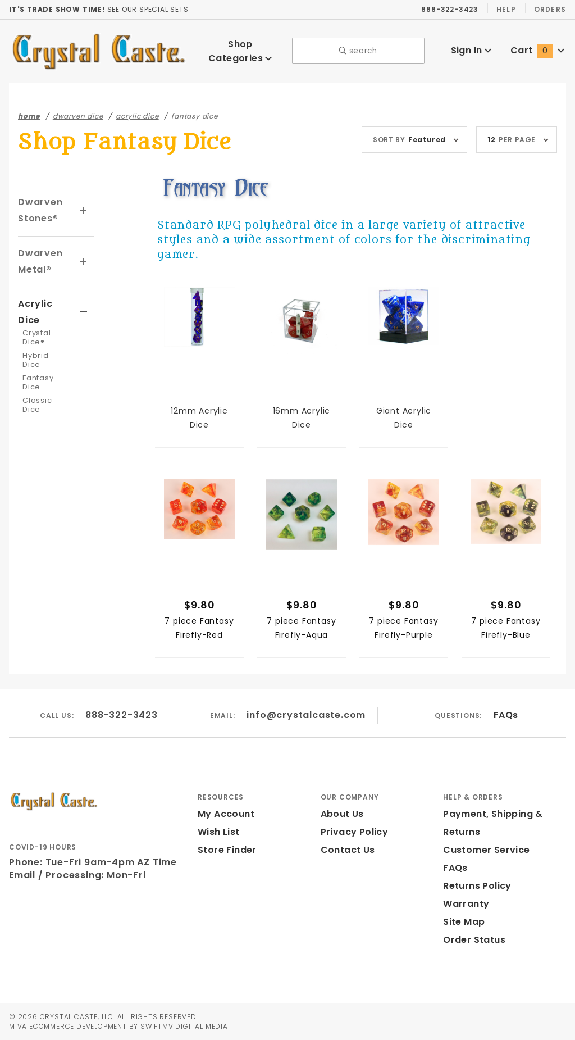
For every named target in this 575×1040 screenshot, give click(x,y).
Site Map (463, 921)
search (358, 51)
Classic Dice (37, 405)
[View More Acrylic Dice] (84, 312)
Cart (537, 50)
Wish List (218, 831)
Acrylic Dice (35, 311)
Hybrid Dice (35, 360)
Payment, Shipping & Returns (493, 822)
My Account (226, 813)
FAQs (504, 715)
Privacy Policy (354, 831)
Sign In (471, 50)
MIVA (18, 1026)
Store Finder (226, 849)
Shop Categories (240, 51)
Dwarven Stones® (40, 210)
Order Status (473, 939)
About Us (342, 813)
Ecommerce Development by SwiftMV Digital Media (127, 1026)
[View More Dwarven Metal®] (83, 261)
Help (508, 9)
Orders (551, 9)
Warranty (466, 903)
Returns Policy (476, 885)
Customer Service (485, 849)
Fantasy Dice (38, 382)
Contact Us (347, 849)
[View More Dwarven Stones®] (83, 210)
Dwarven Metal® (40, 261)
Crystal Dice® (36, 337)
